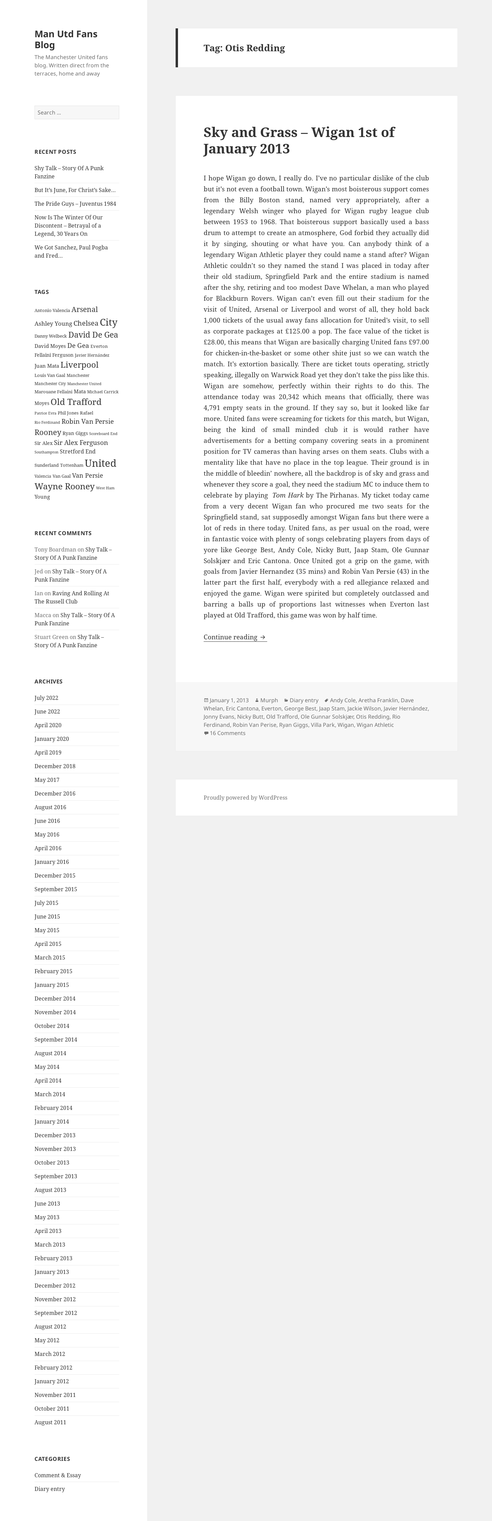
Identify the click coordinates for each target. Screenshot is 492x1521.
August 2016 (50, 807)
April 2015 (48, 944)
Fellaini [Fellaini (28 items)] (43, 355)
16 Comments (228, 733)
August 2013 (50, 1190)
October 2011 (52, 1408)
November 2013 (55, 1149)
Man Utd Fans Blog (66, 39)
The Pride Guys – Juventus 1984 (75, 203)
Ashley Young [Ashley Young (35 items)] (53, 323)
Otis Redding (373, 716)
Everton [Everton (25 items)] (99, 346)
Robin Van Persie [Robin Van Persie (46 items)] (88, 421)
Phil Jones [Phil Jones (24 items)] (68, 413)
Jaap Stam (332, 708)
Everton (271, 708)
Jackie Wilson (364, 708)
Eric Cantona (242, 708)
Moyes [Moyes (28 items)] (42, 403)
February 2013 (53, 1258)
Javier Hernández (406, 708)
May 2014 (47, 1067)
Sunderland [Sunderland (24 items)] (47, 465)
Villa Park (323, 725)
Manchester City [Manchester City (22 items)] (50, 383)
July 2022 (46, 698)
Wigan (346, 725)
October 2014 (52, 1026)
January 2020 (52, 739)
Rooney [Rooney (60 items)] (48, 432)
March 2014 (50, 1094)
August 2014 (50, 1053)
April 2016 (48, 848)
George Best (300, 708)
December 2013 (55, 1135)
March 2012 (50, 1354)
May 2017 (47, 780)
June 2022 (47, 711)
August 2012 (50, 1326)
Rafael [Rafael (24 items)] (86, 413)
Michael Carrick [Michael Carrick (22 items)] (103, 391)
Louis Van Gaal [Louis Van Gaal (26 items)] (50, 375)
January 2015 (52, 985)
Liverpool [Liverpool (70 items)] (79, 364)
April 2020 (48, 725)
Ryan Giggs (293, 725)
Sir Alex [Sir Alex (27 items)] (44, 443)
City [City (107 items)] (109, 321)
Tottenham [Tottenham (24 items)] (71, 465)
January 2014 (52, 1121)
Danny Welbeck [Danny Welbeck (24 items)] (51, 336)
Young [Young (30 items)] (42, 496)
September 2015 (56, 889)
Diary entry (50, 1489)
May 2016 (47, 834)
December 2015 (55, 875)
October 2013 (52, 1162)
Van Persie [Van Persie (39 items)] (87, 475)
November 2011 (55, 1395)
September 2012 (56, 1313)
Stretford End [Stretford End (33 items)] (78, 451)
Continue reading (235, 637)
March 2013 (50, 1244)
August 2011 (50, 1422)
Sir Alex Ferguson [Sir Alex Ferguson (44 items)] (81, 442)
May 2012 (47, 1340)
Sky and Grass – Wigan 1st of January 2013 (299, 140)
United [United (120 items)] (101, 463)
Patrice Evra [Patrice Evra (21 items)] (45, 413)
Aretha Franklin (378, 700)
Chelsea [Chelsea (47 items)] (85, 323)
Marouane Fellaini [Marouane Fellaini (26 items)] (53, 392)
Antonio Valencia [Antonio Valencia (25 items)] (52, 310)
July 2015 (46, 903)
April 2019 (48, 752)
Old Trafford (282, 716)
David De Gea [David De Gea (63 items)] (93, 334)
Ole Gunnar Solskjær (327, 716)
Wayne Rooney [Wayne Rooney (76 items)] (65, 486)
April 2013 (48, 1231)
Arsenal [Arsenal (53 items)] (84, 309)
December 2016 (55, 793)
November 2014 (55, 1012)
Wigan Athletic (375, 725)
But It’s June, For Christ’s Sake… (75, 190)
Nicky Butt (250, 716)
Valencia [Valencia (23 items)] (43, 476)
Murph (269, 700)
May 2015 (47, 930)
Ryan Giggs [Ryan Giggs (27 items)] (75, 433)
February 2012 (53, 1367)
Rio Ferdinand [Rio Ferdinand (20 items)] (47, 422)
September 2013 (56, 1176)
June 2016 (47, 821)
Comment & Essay (58, 1475)
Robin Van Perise (254, 725)
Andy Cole (343, 700)
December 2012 (55, 1285)
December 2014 (55, 998)
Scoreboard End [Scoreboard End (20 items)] (103, 433)
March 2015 (50, 957)
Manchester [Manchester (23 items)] (78, 375)
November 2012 (55, 1299)
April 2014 (48, 1080)
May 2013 (47, 1217)
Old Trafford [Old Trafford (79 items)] (76, 401)
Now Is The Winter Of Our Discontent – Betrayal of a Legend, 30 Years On (69, 225)
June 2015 (47, 916)
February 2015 (53, 971)
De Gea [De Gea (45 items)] (78, 345)
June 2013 (47, 1203)
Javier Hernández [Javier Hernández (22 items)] (92, 355)
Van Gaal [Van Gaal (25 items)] (62, 476)
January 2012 (52, 1381)
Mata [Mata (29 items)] (80, 391)
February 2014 (53, 1108)
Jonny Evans (219, 716)
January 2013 (52, 1272)
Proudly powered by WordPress (245, 797)
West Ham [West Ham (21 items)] (105, 487)
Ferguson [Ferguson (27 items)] (62, 355)
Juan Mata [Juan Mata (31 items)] (47, 365)
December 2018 (55, 766)
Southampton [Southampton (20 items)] (46, 452)
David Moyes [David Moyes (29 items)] (50, 345)
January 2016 (52, 862)
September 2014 (56, 1039)
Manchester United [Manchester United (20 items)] (84, 383)
